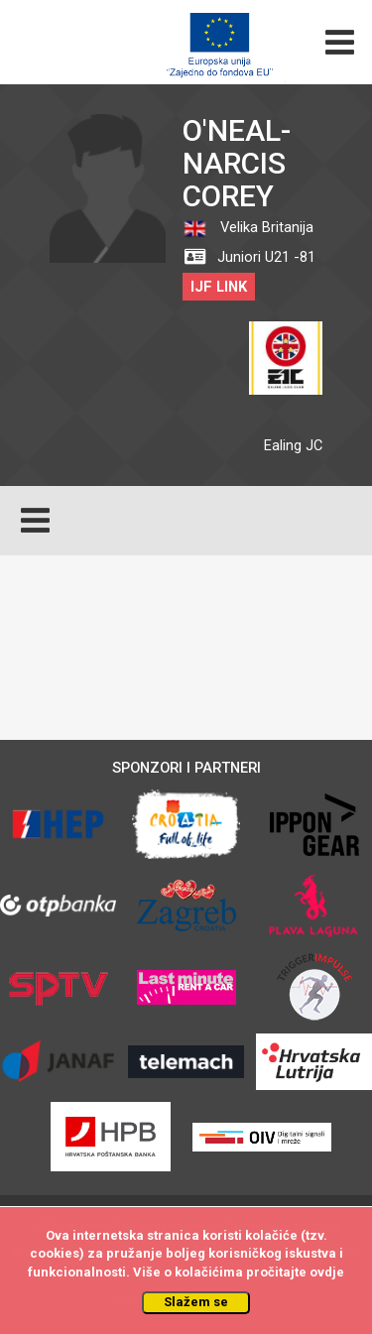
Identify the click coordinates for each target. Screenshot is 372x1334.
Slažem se (196, 1301)
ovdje (327, 1272)
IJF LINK (218, 287)
